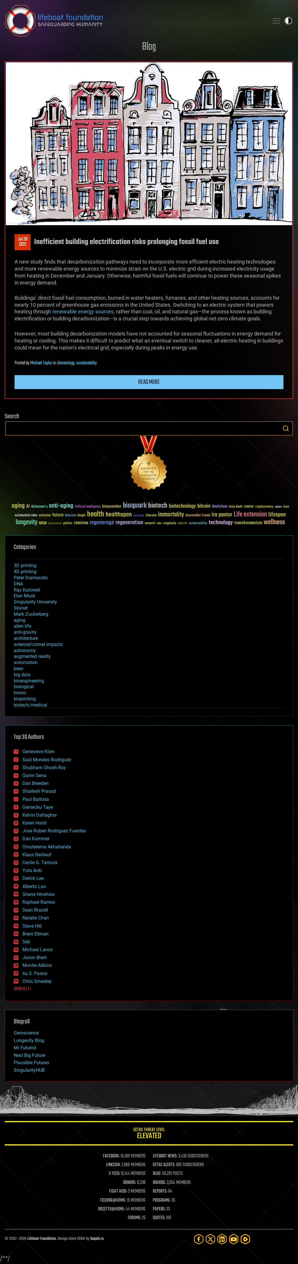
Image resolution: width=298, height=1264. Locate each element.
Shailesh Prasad (39, 791)
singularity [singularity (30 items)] (169, 523)
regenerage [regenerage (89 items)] (102, 523)
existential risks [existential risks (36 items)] (26, 515)
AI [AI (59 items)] (28, 506)
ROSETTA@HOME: (111, 1209)
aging (19, 620)
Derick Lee (33, 878)
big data (22, 674)
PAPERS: (159, 1209)
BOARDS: (159, 1183)
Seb (26, 942)
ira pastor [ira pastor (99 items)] (222, 514)
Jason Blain (34, 957)
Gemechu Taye (37, 807)
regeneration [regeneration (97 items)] (129, 522)
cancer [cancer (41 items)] (249, 506)
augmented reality (32, 656)
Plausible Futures (31, 1062)
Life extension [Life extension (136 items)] (250, 514)
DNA (18, 584)
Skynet (21, 608)
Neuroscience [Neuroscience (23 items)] (55, 523)
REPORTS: (160, 1191)
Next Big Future (29, 1055)
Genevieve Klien (38, 751)
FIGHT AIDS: (118, 1191)
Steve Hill (32, 926)
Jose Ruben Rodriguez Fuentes (54, 831)
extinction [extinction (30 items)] (45, 516)
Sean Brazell (35, 910)
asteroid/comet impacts (38, 644)
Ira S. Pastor (34, 973)
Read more (149, 382)
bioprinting (25, 699)
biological (24, 686)
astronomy (25, 650)
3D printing (25, 565)
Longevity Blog (29, 1040)
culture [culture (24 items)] (278, 507)
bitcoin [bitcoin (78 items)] (203, 506)
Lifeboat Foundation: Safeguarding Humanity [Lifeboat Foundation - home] (134, 21)
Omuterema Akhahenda (46, 847)
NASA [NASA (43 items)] (43, 523)
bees (18, 668)
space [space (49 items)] (182, 522)
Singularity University (35, 602)
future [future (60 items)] (57, 515)
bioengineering (29, 681)
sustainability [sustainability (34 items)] (198, 524)
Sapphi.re (97, 1238)
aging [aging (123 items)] (18, 506)
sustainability (86, 363)
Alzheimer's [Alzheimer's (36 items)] (39, 507)
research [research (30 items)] (150, 523)
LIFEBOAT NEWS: (165, 1156)
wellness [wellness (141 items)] (274, 522)
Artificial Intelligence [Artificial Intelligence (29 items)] (88, 507)
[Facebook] (198, 1239)
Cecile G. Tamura (39, 862)
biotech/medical (30, 705)
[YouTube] (233, 1239)
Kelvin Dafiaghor (39, 815)
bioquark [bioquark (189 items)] (135, 506)
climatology (65, 363)
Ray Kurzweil (27, 590)
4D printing (25, 571)
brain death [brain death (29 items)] (235, 507)
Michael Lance (37, 949)
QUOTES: (159, 1218)
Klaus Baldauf (37, 854)
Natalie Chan (35, 918)
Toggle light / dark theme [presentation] (288, 20)
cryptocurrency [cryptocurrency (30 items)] (264, 507)
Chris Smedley (37, 981)
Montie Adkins (37, 965)
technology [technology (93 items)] (221, 523)
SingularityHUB (29, 1070)
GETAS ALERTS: (164, 1165)
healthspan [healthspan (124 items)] (119, 514)
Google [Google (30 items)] (81, 516)
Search (286, 428)
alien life (22, 626)
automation (26, 662)
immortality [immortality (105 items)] (171, 514)
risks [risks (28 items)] (159, 523)
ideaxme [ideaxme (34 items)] (151, 516)
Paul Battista (35, 799)
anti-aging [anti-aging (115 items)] (61, 506)
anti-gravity (25, 632)
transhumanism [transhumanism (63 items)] (248, 523)
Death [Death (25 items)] (286, 507)
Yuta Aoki (32, 870)
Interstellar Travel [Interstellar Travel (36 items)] (197, 515)
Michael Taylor (41, 363)
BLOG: (157, 1174)
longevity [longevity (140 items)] (27, 522)
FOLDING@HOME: (113, 1200)
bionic (20, 692)
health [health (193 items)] (95, 514)
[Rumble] (245, 1239)
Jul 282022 (22, 242)
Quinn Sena (34, 775)
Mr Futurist (25, 1048)
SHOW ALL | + (22, 989)
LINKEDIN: (113, 1165)
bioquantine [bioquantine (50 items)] (111, 506)
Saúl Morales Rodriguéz (46, 759)
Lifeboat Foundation (41, 1238)
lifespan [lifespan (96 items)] (277, 514)
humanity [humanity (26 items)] (138, 516)
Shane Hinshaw (38, 894)
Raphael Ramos (38, 902)
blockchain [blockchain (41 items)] (220, 506)
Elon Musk (24, 596)
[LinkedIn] (222, 1239)
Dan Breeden (35, 783)
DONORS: (129, 1183)
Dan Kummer (35, 838)
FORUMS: (134, 1218)
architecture (26, 638)
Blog (149, 47)
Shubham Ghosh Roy (44, 767)
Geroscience (26, 1033)
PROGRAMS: (162, 1200)
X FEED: (114, 1174)
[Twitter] (210, 1239)
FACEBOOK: (111, 1156)
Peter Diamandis (31, 577)
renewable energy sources (82, 311)
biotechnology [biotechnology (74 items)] (182, 506)
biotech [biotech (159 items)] (157, 506)
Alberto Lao (34, 886)
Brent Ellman (35, 934)
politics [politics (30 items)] (67, 523)
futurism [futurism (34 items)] (70, 516)
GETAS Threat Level (149, 1134)
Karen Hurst (34, 823)
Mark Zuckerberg (31, 614)
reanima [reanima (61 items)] (81, 523)
